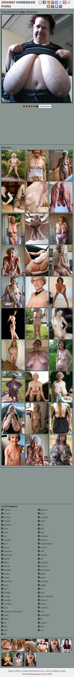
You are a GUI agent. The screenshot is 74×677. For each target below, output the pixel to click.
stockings (43, 615)
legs (41, 532)
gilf (3, 634)
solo (41, 611)
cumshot (6, 604)
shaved (42, 600)
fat (3, 623)
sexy (41, 593)
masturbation (45, 544)
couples (6, 600)
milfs (41, 551)
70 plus (6, 521)
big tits (5, 559)
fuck (4, 630)
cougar (5, 596)
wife (41, 626)
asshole (6, 540)
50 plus (6, 513)
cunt (4, 608)
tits (40, 619)
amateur (6, 525)
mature (42, 547)
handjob (43, 517)
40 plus (6, 510)
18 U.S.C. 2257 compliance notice (51, 671)
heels (41, 521)
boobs (5, 574)
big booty (6, 555)
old (40, 559)
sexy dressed (45, 596)
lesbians (43, 536)
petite (42, 574)
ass (4, 536)
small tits (43, 608)
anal (4, 529)
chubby (6, 593)
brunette (6, 581)
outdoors (43, 562)
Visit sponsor (45, 106)
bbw (4, 544)
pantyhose (44, 570)
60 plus (6, 517)
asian (5, 532)
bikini (4, 562)
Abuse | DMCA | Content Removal (22, 671)
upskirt (42, 623)
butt (4, 589)
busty (5, 585)
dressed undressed (11, 611)
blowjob (6, 570)
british (5, 577)
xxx (40, 630)
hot (40, 525)
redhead (43, 581)
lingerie (42, 540)
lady (41, 529)
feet (4, 626)
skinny (42, 604)
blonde (5, 566)
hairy (41, 513)
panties (42, 566)
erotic (5, 615)
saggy (42, 585)
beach (5, 547)
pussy (42, 577)
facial (5, 619)
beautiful (6, 551)
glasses (43, 510)
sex (41, 589)
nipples (42, 555)
